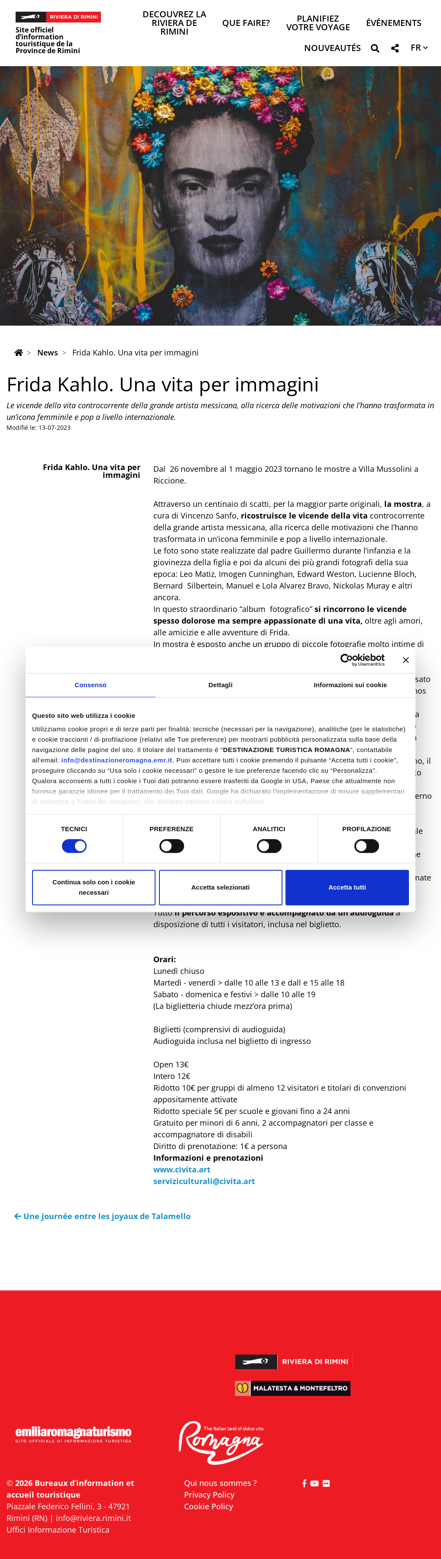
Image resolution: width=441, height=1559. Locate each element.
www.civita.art (182, 1169)
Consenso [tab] (90, 684)
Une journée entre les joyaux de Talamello (102, 1216)
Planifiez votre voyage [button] (318, 23)
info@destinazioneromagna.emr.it (117, 760)
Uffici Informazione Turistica (58, 1529)
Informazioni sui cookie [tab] (350, 684)
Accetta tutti (347, 887)
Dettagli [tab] (220, 684)
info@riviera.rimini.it (93, 1518)
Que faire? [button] (246, 24)
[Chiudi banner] (406, 660)
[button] (375, 50)
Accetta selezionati (220, 887)
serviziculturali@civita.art (204, 1181)
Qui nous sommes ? (220, 1483)
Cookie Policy (208, 1506)
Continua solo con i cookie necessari (93, 887)
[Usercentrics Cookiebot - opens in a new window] (347, 659)
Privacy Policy (209, 1494)
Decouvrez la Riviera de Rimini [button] (174, 23)
